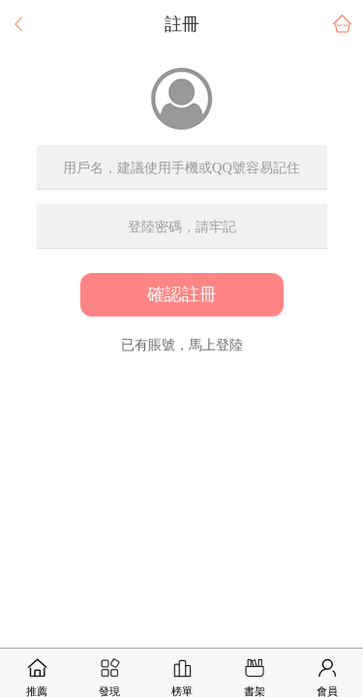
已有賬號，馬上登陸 (182, 344)
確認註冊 (182, 294)
